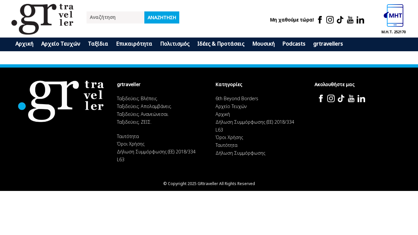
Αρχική (24, 43)
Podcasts (293, 43)
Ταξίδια (98, 43)
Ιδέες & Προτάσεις (220, 43)
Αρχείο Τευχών (60, 43)
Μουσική (263, 43)
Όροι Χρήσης (130, 144)
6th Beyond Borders (237, 98)
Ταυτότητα (128, 136)
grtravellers (328, 43)
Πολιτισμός (174, 43)
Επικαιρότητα (134, 43)
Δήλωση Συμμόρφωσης (240, 153)
